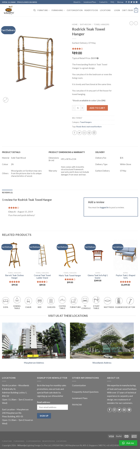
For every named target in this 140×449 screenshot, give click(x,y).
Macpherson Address (34, 362)
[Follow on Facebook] (126, 2)
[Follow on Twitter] (131, 2)
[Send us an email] (134, 2)
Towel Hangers (101, 24)
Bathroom (85, 24)
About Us (76, 2)
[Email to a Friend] (84, 132)
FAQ (112, 2)
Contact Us (103, 2)
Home (75, 24)
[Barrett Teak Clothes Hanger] (14, 255)
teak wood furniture (94, 126)
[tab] (7, 192)
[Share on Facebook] (74, 132)
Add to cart (97, 108)
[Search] (34, 10)
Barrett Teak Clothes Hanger (14, 276)
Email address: (43, 402)
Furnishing (58, 10)
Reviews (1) (7, 192)
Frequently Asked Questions (85, 391)
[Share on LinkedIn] (94, 132)
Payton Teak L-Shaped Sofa (125, 276)
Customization (75, 10)
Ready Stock (81, 126)
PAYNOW (77, 404)
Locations (105, 10)
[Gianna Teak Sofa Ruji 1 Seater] (97, 255)
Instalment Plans (90, 2)
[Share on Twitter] (79, 132)
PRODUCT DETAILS (11, 152)
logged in (104, 207)
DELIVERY (100, 152)
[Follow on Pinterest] (136, 2)
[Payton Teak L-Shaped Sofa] (125, 255)
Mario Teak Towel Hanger (70, 275)
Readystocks (91, 10)
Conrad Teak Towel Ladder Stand (42, 276)
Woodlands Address (101, 362)
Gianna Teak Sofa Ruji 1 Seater (98, 276)
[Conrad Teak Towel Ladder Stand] (42, 255)
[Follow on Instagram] (129, 2)
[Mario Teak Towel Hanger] (69, 255)
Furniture (43, 10)
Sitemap (120, 2)
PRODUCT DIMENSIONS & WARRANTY (67, 152)
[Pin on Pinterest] (89, 132)
